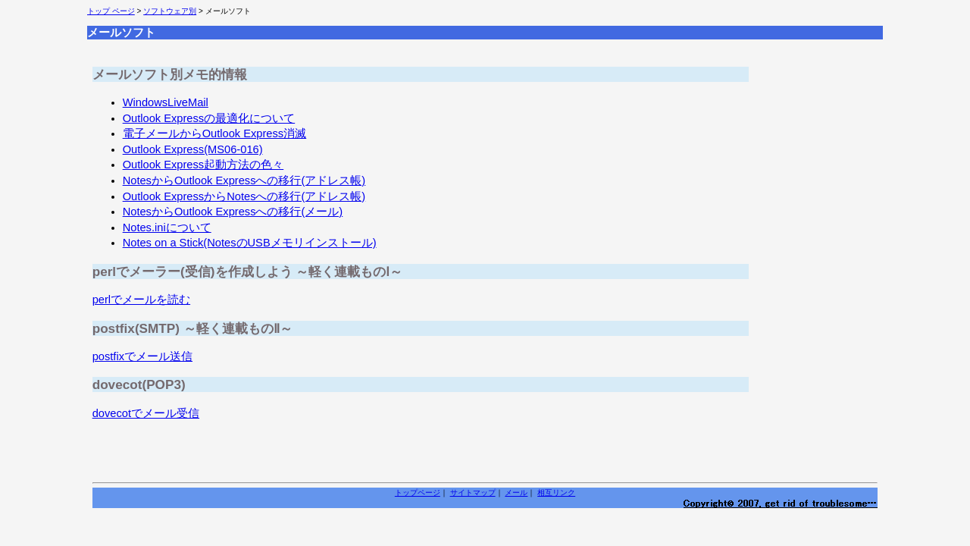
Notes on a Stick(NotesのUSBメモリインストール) (250, 243)
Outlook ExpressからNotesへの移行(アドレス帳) (244, 196)
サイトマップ (473, 492)
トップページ (417, 492)
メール (516, 492)
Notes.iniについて (167, 227)
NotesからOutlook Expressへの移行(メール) (233, 212)
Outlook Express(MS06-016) (193, 149)
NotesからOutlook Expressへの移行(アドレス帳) (244, 180)
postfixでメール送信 (142, 356)
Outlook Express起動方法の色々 (203, 164)
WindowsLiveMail (165, 102)
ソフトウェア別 (169, 11)
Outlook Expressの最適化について (209, 118)
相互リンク (556, 492)
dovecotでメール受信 (145, 413)
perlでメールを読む (141, 299)
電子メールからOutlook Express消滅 (215, 133)
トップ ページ (111, 11)
